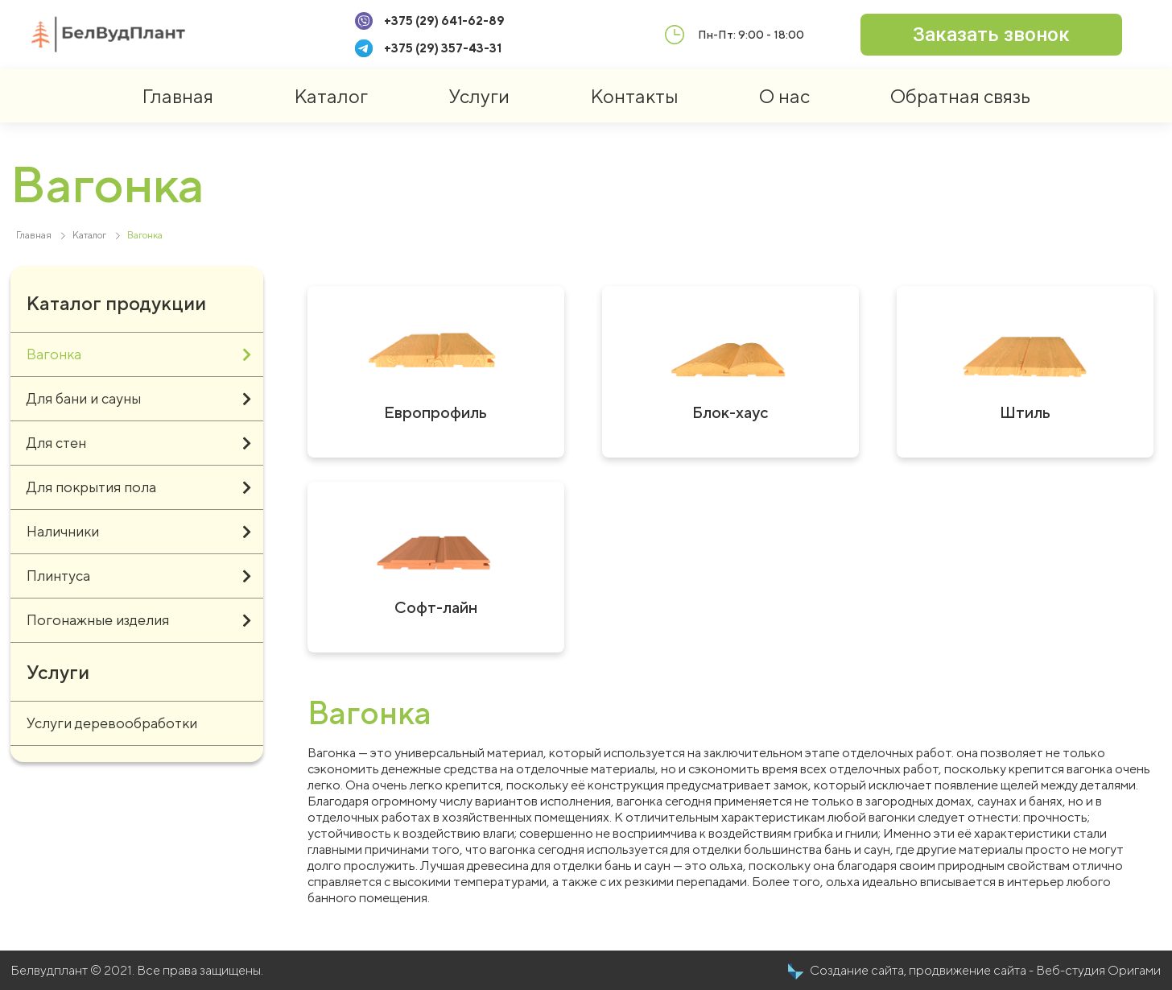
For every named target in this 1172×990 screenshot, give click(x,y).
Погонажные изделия (139, 620)
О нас (784, 96)
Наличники (139, 531)
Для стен (139, 443)
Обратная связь (960, 96)
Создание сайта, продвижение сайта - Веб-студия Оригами (985, 970)
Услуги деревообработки (112, 723)
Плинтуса (139, 576)
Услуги (479, 96)
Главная (177, 96)
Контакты (634, 96)
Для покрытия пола (139, 487)
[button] (991, 35)
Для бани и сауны (139, 398)
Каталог (331, 96)
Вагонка (139, 354)
